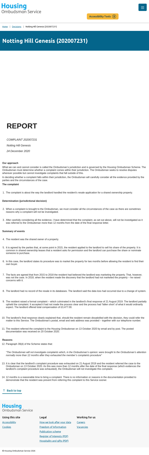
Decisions (16, 26)
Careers (81, 422)
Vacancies (82, 427)
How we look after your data (55, 422)
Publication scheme (50, 431)
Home (5, 26)
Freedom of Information (53, 427)
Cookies (6, 427)
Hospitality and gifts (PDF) (54, 440)
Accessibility (9, 422)
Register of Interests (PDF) (54, 436)
